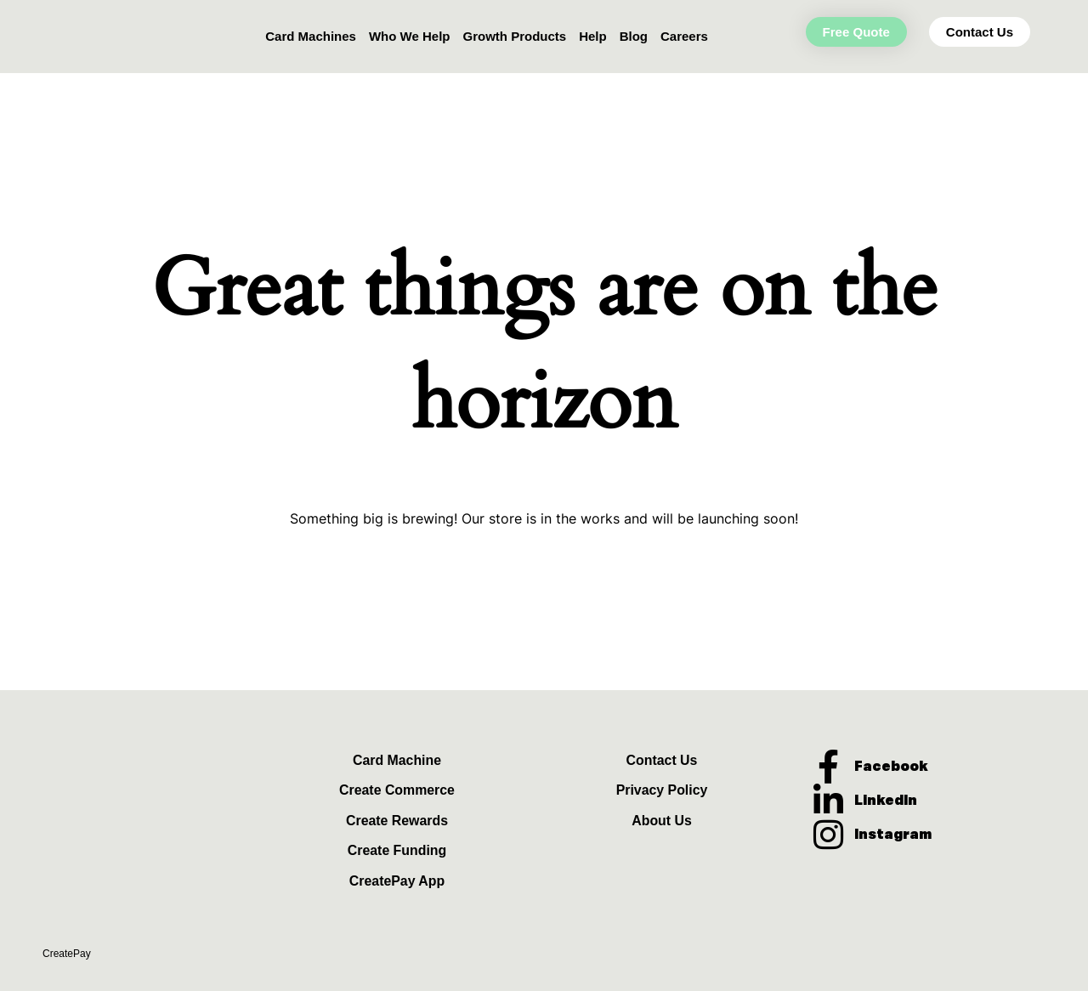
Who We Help (409, 36)
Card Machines (310, 36)
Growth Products (514, 36)
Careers (684, 36)
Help (593, 36)
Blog (634, 36)
